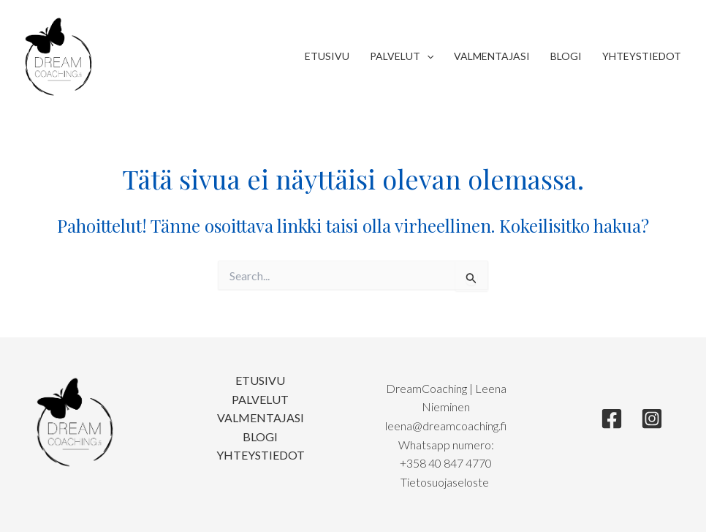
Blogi (566, 56)
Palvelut (401, 56)
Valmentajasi (492, 56)
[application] (426, 56)
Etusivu (327, 56)
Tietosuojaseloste (446, 482)
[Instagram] (652, 419)
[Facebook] (612, 419)
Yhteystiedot (641, 56)
